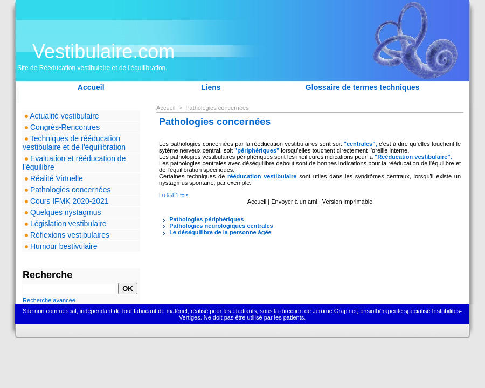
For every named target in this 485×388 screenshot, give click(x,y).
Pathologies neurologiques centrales (216, 226)
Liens (211, 87)
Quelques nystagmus (62, 212)
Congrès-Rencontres (61, 127)
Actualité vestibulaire (61, 116)
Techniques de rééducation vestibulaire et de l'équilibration (74, 142)
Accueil (91, 87)
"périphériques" (257, 150)
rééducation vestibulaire (262, 176)
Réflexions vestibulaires (66, 235)
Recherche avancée (49, 300)
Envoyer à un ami (294, 201)
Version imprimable (347, 201)
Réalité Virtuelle (53, 178)
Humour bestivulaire (60, 246)
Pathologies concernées (66, 189)
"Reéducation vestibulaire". (413, 157)
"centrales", (361, 144)
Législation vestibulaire (65, 223)
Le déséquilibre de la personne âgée (215, 232)
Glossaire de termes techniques (363, 87)
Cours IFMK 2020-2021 (65, 201)
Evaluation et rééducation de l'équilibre (74, 162)
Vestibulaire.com (103, 51)
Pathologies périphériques (201, 219)
